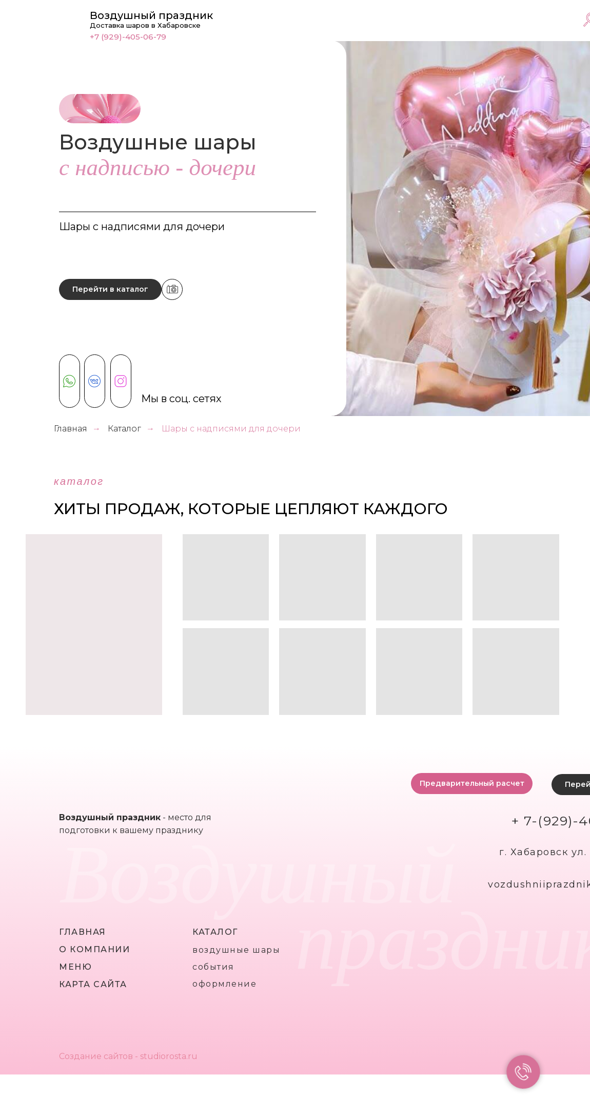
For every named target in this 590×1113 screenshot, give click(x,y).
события (213, 967)
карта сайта (93, 984)
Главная (70, 428)
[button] (472, 783)
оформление (224, 984)
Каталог (124, 428)
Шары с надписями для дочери (231, 428)
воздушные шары (236, 950)
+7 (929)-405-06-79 (128, 37)
